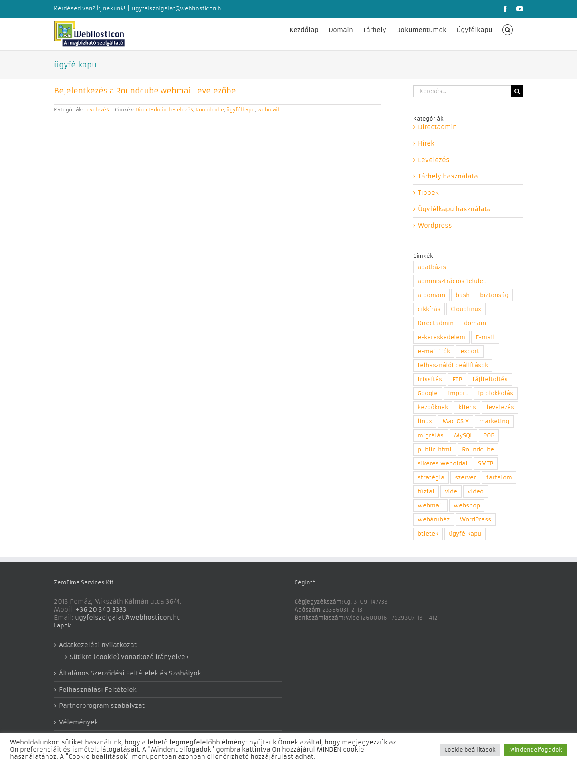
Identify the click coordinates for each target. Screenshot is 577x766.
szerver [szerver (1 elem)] (465, 477)
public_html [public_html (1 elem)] (435, 449)
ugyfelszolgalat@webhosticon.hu (178, 8)
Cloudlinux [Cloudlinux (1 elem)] (466, 309)
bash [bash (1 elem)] (463, 295)
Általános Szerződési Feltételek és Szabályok (130, 673)
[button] (507, 29)
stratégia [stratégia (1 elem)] (431, 477)
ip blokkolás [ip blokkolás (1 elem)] (495, 393)
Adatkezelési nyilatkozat (98, 645)
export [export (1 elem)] (469, 351)
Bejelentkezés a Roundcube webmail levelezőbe (145, 90)
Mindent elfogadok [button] (535, 749)
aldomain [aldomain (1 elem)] (431, 295)
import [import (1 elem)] (458, 393)
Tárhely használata (448, 176)
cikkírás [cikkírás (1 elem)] (429, 309)
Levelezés (96, 110)
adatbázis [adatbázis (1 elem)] (432, 267)
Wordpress (435, 225)
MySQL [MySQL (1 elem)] (463, 435)
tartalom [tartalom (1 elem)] (499, 477)
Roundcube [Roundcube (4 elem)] (478, 449)
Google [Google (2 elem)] (428, 393)
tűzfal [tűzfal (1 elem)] (426, 491)
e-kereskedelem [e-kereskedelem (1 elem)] (441, 337)
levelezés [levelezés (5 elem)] (500, 407)
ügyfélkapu (240, 110)
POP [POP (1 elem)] (488, 435)
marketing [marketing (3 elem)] (494, 421)
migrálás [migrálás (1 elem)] (431, 435)
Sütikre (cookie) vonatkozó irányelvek (129, 657)
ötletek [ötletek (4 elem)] (428, 533)
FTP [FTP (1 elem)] (457, 379)
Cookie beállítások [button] (470, 749)
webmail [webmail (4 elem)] (430, 505)
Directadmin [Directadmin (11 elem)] (436, 323)
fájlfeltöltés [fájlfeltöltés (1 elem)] (490, 379)
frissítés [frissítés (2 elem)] (430, 379)
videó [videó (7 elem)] (476, 491)
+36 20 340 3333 (101, 609)
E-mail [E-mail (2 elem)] (485, 337)
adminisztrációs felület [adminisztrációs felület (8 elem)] (452, 281)
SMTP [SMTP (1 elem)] (485, 463)
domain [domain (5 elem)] (475, 323)
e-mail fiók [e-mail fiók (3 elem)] (434, 351)
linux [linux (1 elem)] (425, 421)
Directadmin (151, 110)
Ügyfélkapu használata (454, 209)
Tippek (428, 192)
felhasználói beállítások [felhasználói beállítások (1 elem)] (453, 365)
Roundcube (210, 110)
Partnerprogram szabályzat (102, 705)
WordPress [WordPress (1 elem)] (475, 519)
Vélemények (78, 722)
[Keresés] (517, 91)
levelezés (181, 110)
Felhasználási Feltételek (98, 689)
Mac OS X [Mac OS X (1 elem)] (455, 421)
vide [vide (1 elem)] (451, 491)
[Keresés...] (462, 91)
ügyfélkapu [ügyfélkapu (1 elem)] (465, 533)
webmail (268, 110)
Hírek (426, 143)
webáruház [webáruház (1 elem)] (434, 519)
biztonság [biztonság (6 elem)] (494, 295)
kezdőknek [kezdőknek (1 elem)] (433, 407)
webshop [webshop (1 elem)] (467, 505)
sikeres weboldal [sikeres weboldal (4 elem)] (443, 463)
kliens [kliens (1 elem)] (467, 407)
